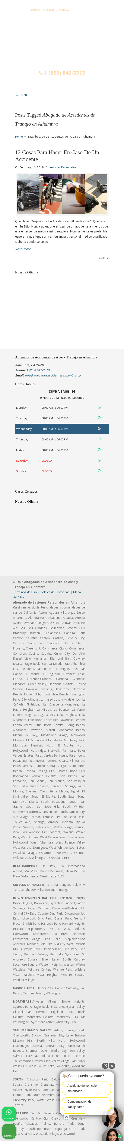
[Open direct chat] (105, 1066)
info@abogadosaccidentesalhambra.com (62, 16)
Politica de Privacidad (55, 592)
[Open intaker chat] (66, 1117)
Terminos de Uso (25, 592)
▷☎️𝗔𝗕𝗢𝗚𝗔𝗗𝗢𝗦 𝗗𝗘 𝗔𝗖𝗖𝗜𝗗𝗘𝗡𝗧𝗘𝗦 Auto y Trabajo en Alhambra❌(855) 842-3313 (62, 46)
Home (19, 136)
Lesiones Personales (62, 167)
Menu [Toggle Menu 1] (22, 95)
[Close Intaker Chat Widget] (112, 1066)
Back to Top (103, 258)
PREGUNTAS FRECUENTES (62, 3)
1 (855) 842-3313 (80, 10)
